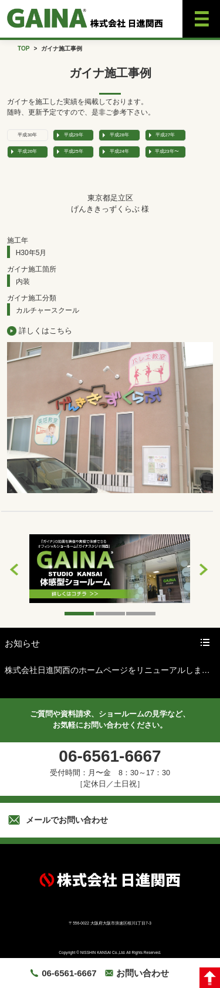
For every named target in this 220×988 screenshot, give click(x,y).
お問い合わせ (142, 973)
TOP (23, 48)
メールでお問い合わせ (67, 820)
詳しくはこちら (45, 330)
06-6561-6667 (69, 973)
